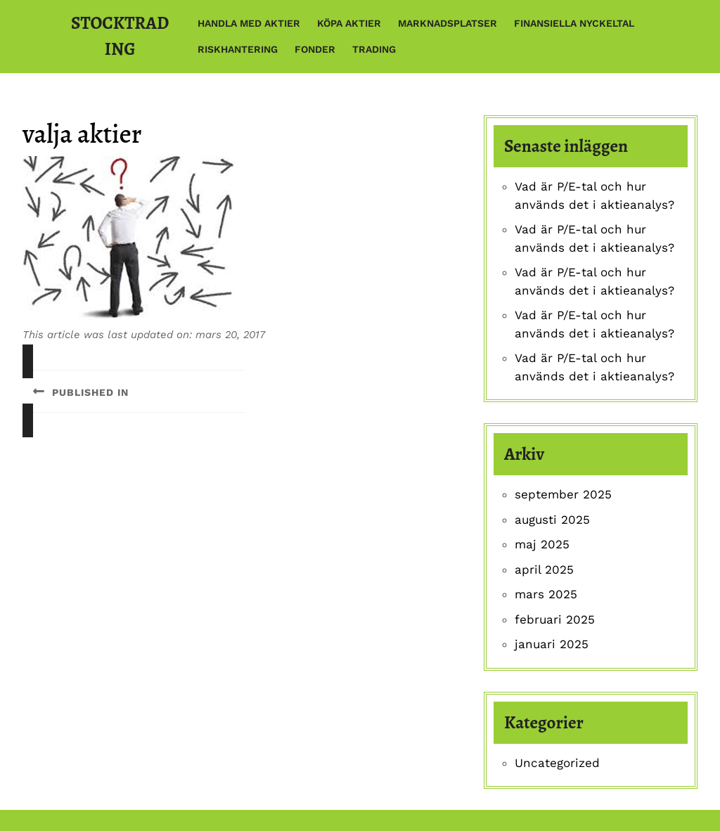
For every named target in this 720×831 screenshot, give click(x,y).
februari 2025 (555, 619)
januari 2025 (552, 644)
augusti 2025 (552, 520)
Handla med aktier (249, 23)
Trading (374, 49)
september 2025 (563, 494)
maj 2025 (542, 544)
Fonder (315, 49)
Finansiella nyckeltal (574, 23)
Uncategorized (557, 763)
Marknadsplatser (447, 23)
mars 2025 (546, 594)
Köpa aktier (349, 23)
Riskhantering (238, 49)
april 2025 (544, 569)
